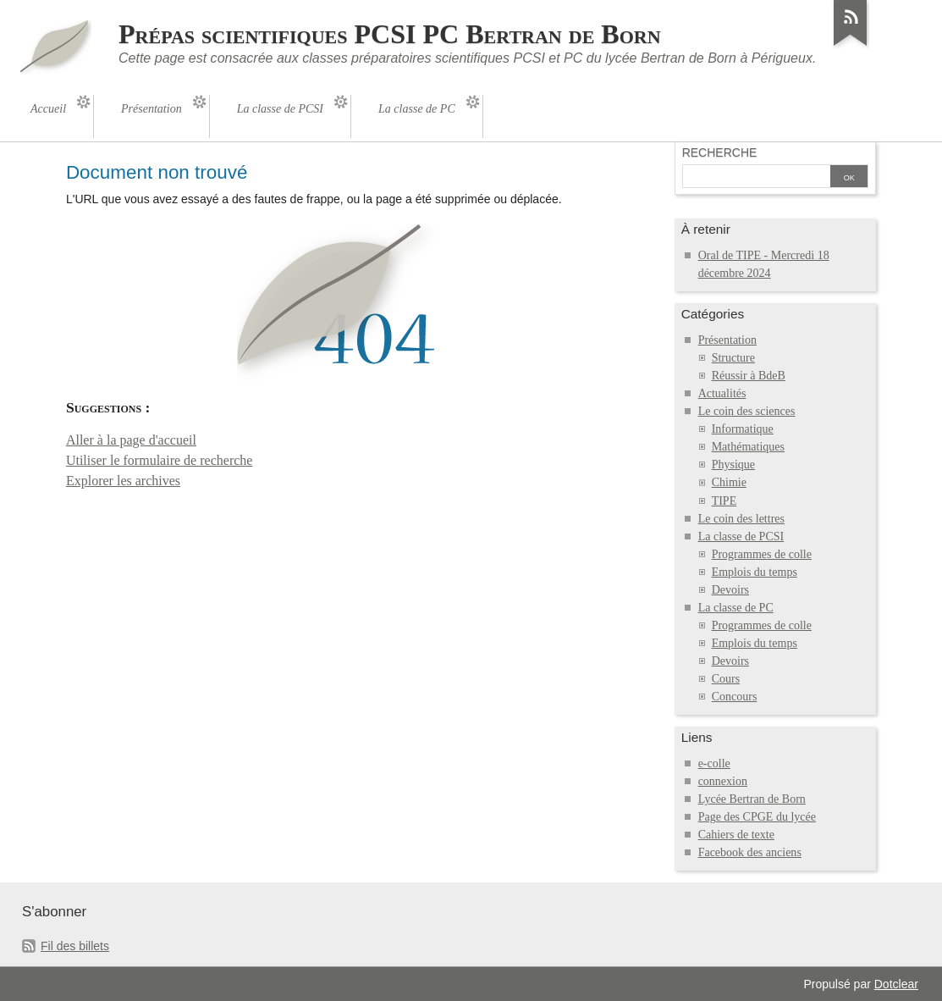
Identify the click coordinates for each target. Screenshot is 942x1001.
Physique (733, 464)
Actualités (722, 393)
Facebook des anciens (750, 852)
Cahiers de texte (736, 834)
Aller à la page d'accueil (131, 440)
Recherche (719, 152)
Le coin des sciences (747, 411)
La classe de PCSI (741, 536)
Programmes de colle (762, 554)
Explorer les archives (123, 480)
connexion (722, 781)
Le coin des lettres (741, 518)
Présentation (727, 340)
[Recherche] (756, 178)
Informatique (743, 429)
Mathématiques (748, 446)
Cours (726, 678)
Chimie (729, 482)
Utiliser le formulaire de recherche (159, 460)
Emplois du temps (754, 572)
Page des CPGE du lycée (757, 816)
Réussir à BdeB (748, 375)
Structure (733, 357)
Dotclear (896, 984)
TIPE (724, 501)
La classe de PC (736, 607)
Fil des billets (75, 946)
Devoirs (730, 589)
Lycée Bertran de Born (752, 799)
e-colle (714, 763)
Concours (734, 696)
